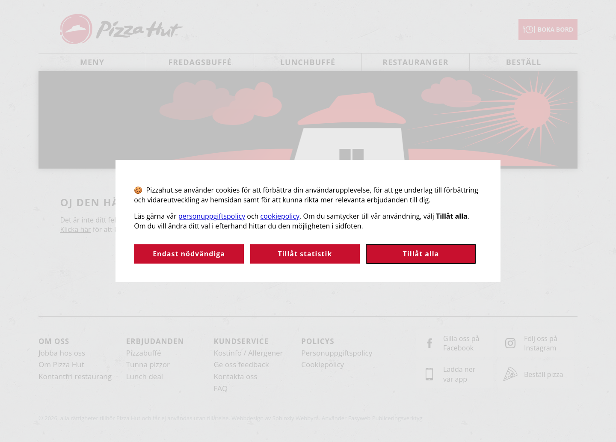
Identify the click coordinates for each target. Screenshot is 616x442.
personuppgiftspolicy (211, 216)
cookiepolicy (280, 216)
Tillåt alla (421, 253)
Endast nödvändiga (189, 253)
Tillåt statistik (305, 253)
